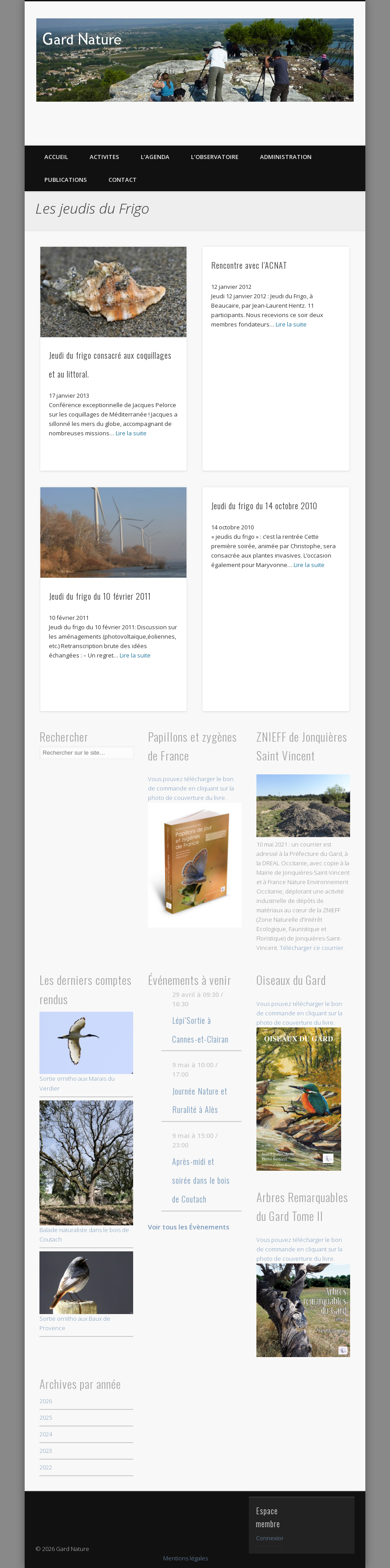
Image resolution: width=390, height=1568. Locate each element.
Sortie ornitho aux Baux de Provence (86, 1291)
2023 (45, 1451)
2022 (45, 1467)
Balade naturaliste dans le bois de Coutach (86, 1172)
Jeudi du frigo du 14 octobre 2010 (264, 505)
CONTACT (122, 180)
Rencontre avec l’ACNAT (249, 265)
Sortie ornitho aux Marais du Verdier (86, 1052)
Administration (286, 157)
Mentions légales (185, 1558)
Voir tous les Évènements (188, 1226)
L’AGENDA (155, 157)
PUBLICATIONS (65, 180)
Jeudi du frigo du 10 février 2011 (100, 596)
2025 (45, 1417)
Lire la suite (131, 433)
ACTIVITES (104, 157)
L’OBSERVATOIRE (214, 157)
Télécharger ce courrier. (312, 948)
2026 (45, 1401)
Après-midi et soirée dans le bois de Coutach (201, 1180)
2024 (45, 1434)
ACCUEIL (56, 157)
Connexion (270, 1538)
